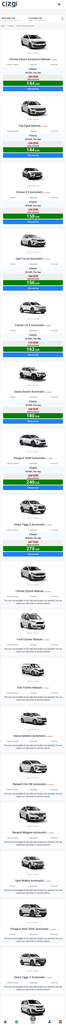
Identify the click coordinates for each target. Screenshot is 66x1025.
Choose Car (33, 89)
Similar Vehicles (33, 53)
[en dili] (60, 4)
